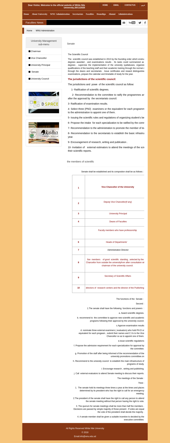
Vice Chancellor (39, 58)
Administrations (125, 14)
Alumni (112, 14)
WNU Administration (60, 14)
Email (116, 5)
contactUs (130, 5)
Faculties (90, 14)
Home (105, 5)
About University (39, 14)
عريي (143, 5)
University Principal (40, 65)
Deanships (101, 14)
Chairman (36, 51)
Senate (35, 71)
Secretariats (77, 14)
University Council (40, 78)
